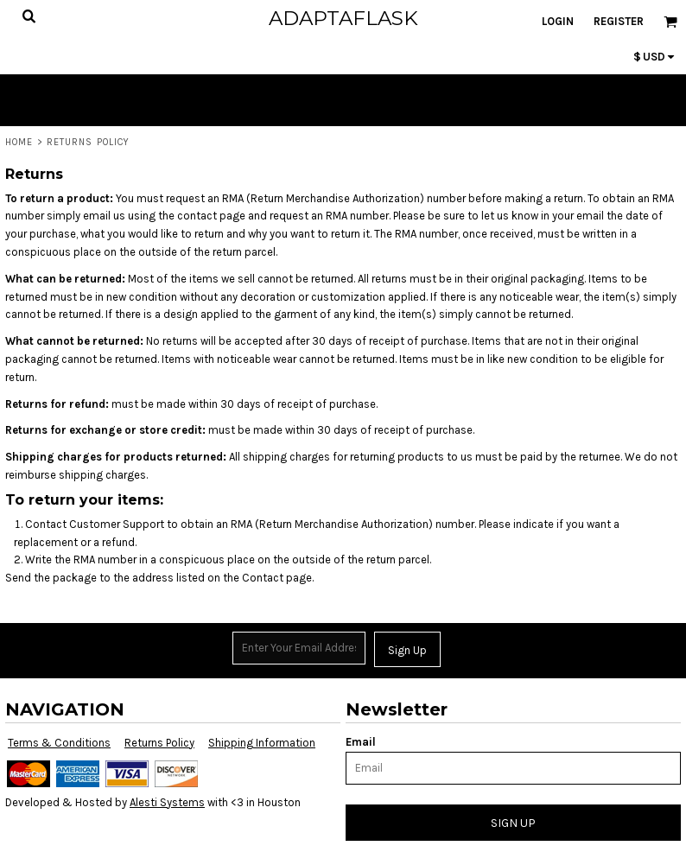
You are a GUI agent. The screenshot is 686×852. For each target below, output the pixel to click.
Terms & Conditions (59, 742)
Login (558, 21)
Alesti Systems (167, 802)
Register (619, 21)
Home (19, 142)
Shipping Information (261, 742)
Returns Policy (159, 742)
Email (361, 741)
